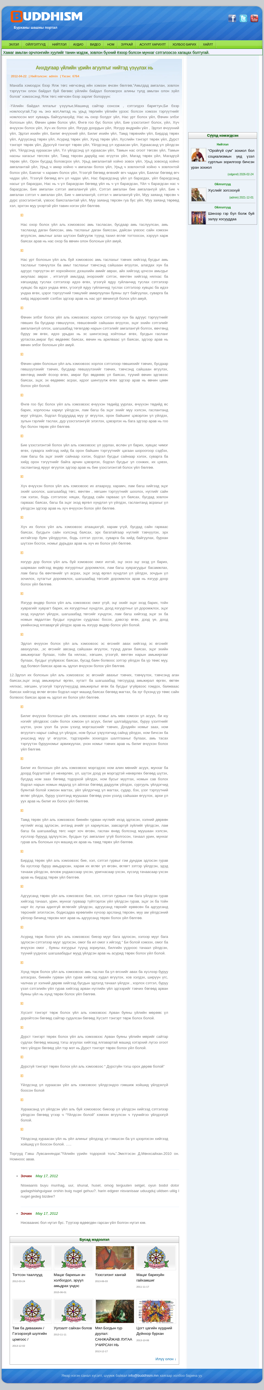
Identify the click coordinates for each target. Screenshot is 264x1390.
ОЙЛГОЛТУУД (35, 44)
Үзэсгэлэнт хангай (110, 1275)
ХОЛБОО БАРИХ (184, 44)
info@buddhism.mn (143, 1375)
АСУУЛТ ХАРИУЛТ (152, 44)
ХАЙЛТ (208, 44)
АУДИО (78, 44)
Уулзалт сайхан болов (73, 1328)
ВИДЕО (95, 44)
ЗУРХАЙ (127, 44)
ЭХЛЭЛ (14, 44)
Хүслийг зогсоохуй (224, 190)
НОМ (110, 44)
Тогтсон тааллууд (27, 1275)
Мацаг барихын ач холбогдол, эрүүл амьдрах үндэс (69, 1280)
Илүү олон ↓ (165, 1359)
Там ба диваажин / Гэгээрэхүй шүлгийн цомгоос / (29, 1333)
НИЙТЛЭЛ (59, 44)
